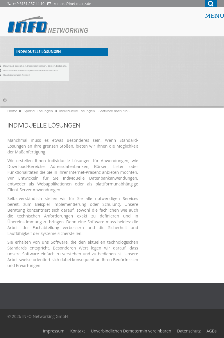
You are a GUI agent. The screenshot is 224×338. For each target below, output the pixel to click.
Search (211, 3)
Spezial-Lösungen (38, 111)
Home (12, 111)
